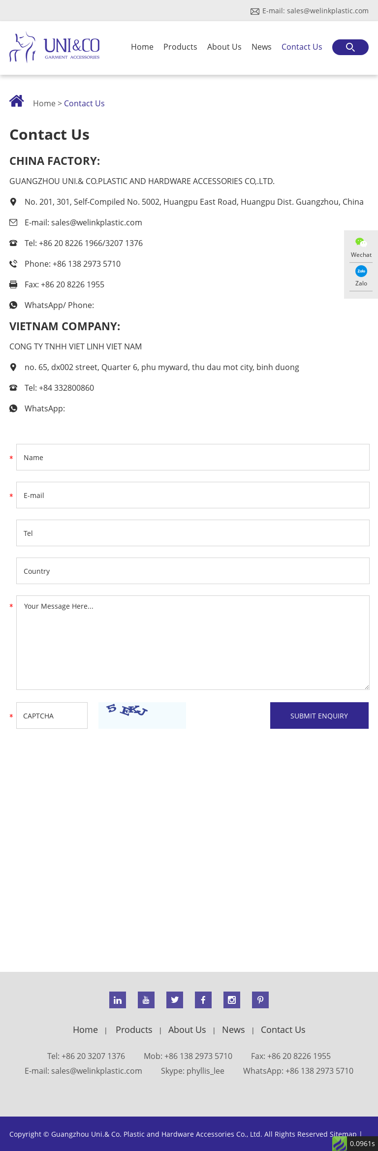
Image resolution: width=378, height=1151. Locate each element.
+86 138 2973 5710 (319, 1070)
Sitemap (343, 1134)
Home (142, 46)
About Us (224, 46)
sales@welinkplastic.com (328, 10)
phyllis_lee (205, 1070)
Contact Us (302, 46)
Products (180, 46)
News (262, 46)
